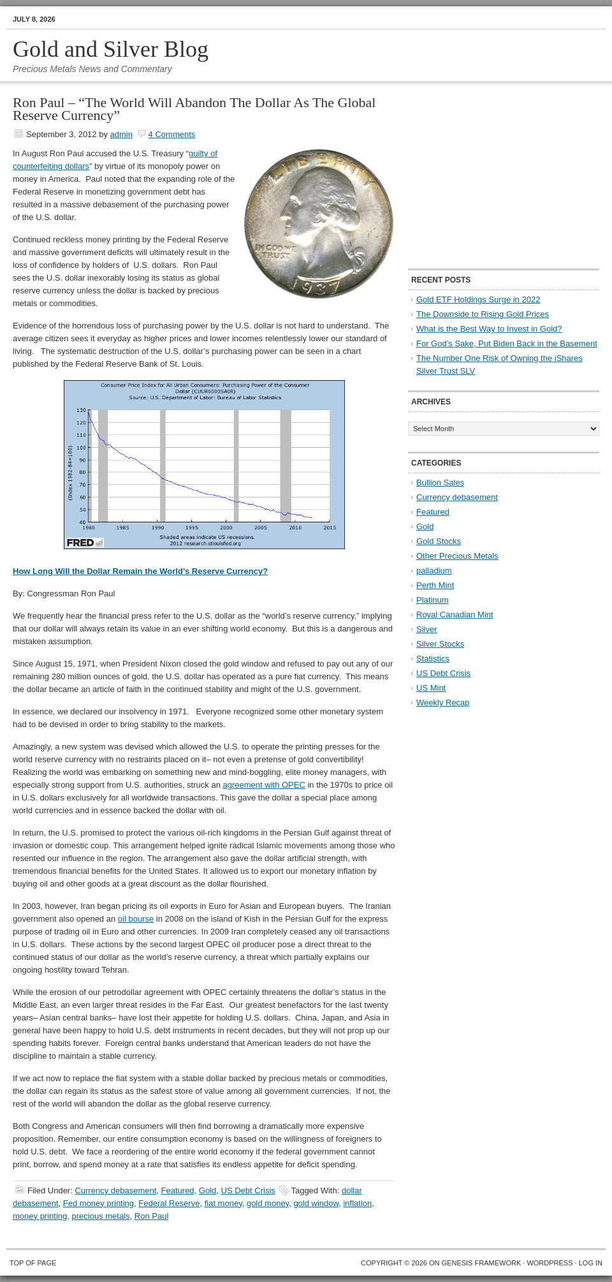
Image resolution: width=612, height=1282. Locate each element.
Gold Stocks (438, 541)
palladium (434, 570)
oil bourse (136, 919)
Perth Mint (435, 585)
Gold (207, 1190)
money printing (40, 1216)
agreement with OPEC (263, 785)
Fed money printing (98, 1203)
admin (121, 134)
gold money (268, 1203)
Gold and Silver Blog (110, 49)
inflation (357, 1203)
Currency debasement (115, 1190)
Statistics (432, 658)
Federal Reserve (169, 1203)
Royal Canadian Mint (454, 614)
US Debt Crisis (248, 1190)
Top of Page (33, 1263)
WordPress (549, 1263)
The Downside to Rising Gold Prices (482, 314)
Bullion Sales (440, 482)
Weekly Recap (443, 702)
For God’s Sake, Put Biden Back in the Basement (506, 343)
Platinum (432, 600)
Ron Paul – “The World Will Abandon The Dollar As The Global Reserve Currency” (194, 108)
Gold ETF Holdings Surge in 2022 (478, 299)
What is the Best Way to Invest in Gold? (489, 329)
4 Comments (172, 134)
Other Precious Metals (457, 556)
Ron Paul (151, 1216)
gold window (316, 1203)
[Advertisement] (487, 176)
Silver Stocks (440, 644)
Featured (177, 1190)
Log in (590, 1263)
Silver (426, 629)
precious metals (101, 1216)
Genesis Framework (481, 1263)
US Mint (431, 688)
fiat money (223, 1203)
